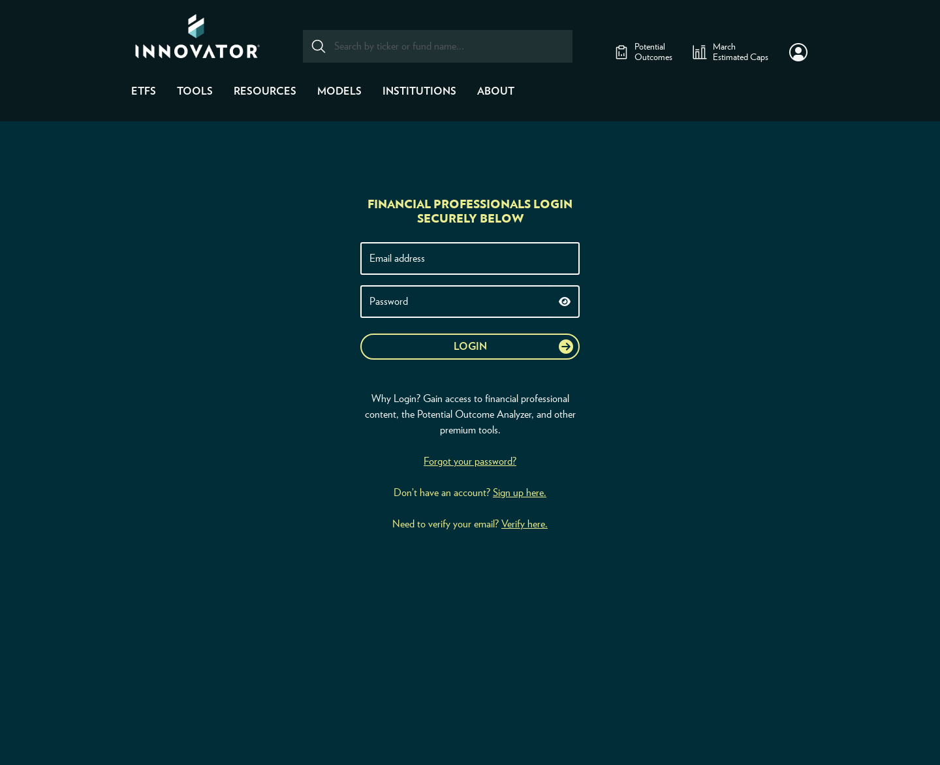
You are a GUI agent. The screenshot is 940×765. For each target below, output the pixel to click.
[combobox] (437, 46)
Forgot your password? (470, 461)
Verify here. (524, 524)
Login (470, 346)
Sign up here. (519, 493)
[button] (798, 52)
